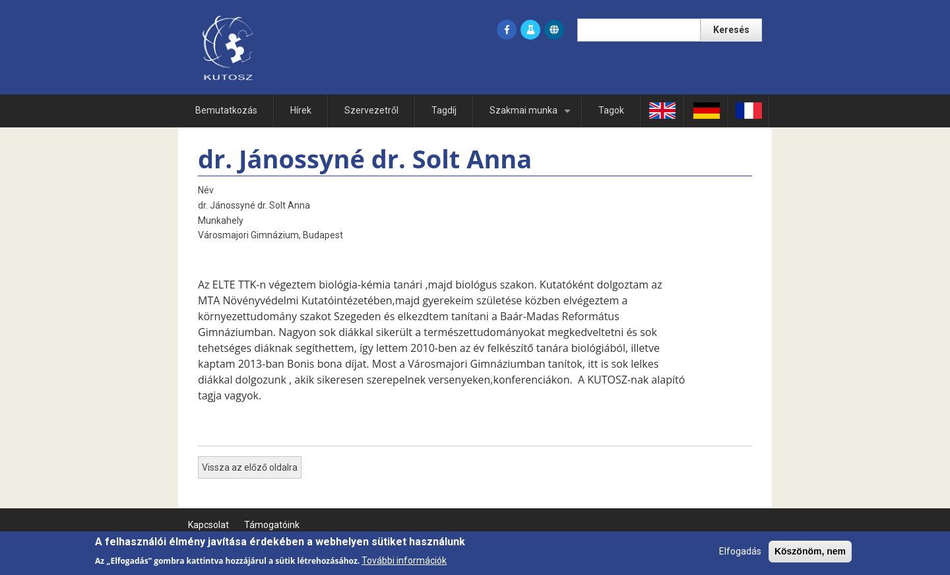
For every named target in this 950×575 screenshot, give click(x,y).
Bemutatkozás (226, 110)
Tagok (611, 110)
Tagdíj (444, 110)
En (662, 110)
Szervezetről (371, 110)
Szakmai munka (532, 116)
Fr (749, 110)
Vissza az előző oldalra (250, 467)
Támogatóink (272, 525)
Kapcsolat (208, 525)
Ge (706, 110)
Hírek (300, 110)
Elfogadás (740, 554)
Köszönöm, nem (810, 554)
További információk (404, 563)
